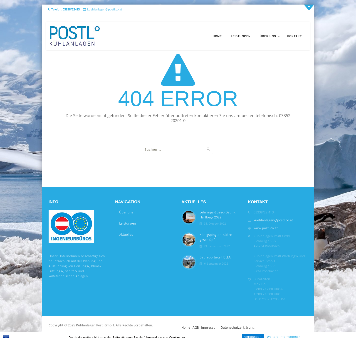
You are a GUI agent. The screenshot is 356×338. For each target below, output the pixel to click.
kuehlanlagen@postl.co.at (104, 9)
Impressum (209, 327)
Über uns (268, 36)
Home (217, 36)
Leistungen (241, 36)
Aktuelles (126, 234)
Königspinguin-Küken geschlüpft (216, 237)
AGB (196, 327)
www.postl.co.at (266, 228)
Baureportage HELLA (215, 257)
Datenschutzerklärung (238, 327)
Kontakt (294, 36)
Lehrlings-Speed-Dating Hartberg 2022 (217, 214)
